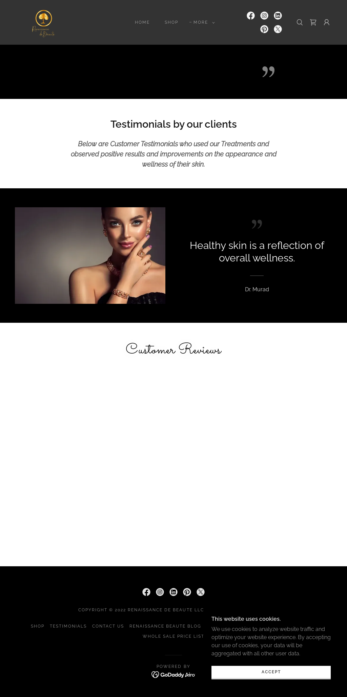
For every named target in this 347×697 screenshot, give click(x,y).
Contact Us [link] (108, 626)
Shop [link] (171, 22)
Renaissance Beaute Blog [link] (165, 626)
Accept (271, 685)
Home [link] (142, 22)
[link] (44, 22)
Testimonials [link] (68, 626)
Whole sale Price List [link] (173, 636)
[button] (202, 22)
